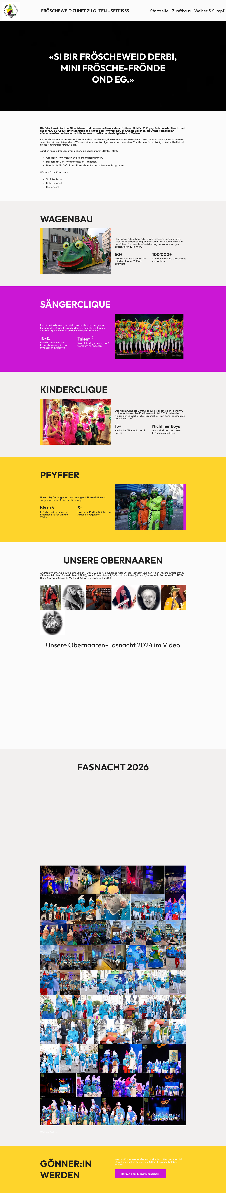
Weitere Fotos (48, 1132)
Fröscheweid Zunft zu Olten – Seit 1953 (85, 10)
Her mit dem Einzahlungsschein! (140, 1174)
